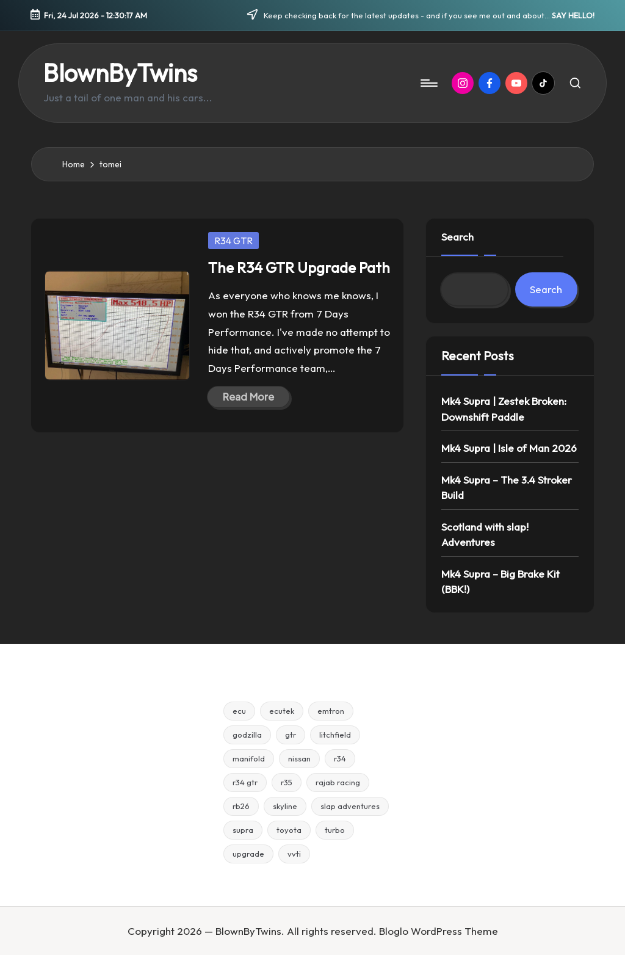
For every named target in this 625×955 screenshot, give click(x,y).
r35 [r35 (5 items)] (286, 782)
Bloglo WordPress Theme (438, 930)
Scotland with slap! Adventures (485, 534)
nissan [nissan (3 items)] (299, 758)
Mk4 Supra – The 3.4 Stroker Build (506, 487)
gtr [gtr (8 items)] (290, 734)
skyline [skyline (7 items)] (285, 806)
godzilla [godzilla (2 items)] (247, 734)
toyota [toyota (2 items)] (289, 830)
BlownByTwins (120, 72)
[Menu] (428, 83)
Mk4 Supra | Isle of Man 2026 (509, 447)
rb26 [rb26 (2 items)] (241, 806)
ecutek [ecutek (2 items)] (281, 711)
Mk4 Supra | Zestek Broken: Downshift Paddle (503, 408)
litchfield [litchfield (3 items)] (335, 734)
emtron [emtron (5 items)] (330, 711)
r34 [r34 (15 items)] (340, 758)
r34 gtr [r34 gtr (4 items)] (245, 782)
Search (457, 236)
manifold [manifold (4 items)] (249, 758)
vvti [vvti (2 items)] (294, 854)
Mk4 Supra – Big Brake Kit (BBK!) (500, 581)
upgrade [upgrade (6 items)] (248, 854)
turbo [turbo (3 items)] (335, 830)
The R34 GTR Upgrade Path (299, 267)
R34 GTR (233, 240)
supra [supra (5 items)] (243, 830)
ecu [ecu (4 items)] (239, 711)
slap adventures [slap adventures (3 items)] (350, 806)
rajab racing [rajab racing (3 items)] (338, 782)
